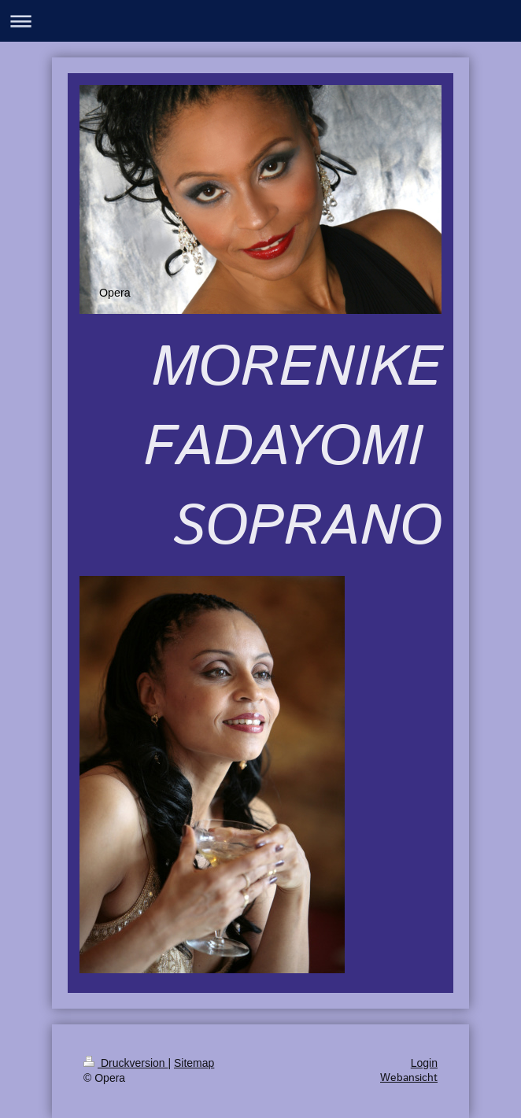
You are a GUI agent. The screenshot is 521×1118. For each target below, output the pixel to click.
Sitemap (194, 1063)
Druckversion (125, 1063)
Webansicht (409, 1078)
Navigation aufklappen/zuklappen (260, 21)
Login (424, 1063)
